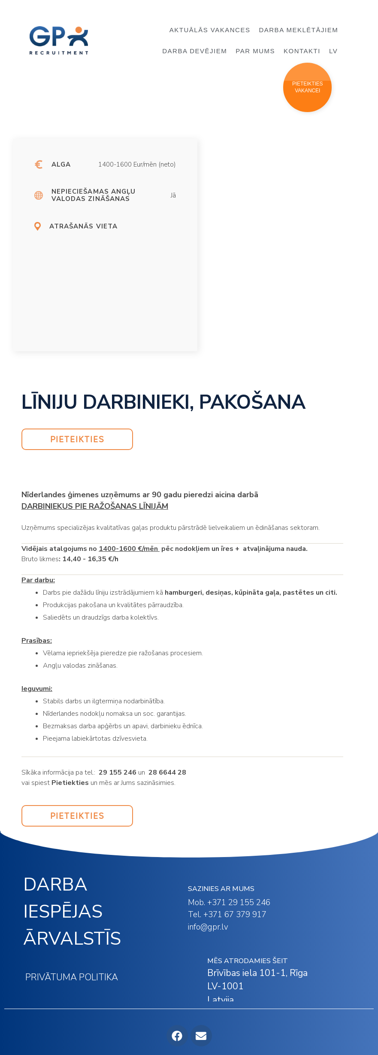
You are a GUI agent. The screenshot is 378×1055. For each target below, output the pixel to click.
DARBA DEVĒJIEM (194, 51)
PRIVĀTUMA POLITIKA (71, 977)
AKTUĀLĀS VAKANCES (210, 29)
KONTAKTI (302, 51)
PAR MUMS (255, 51)
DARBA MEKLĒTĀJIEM (300, 30)
